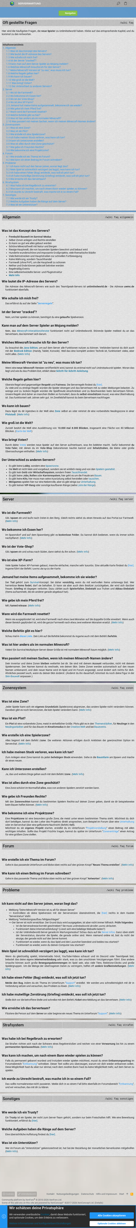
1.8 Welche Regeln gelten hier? (22, 73)
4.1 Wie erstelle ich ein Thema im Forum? (28, 156)
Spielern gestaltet (105, 469)
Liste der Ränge (86, 485)
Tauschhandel (79, 472)
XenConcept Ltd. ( (86, 1202)
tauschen (94, 478)
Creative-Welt (78, 726)
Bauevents (100, 726)
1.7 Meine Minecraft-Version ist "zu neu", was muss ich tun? (38, 70)
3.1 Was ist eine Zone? (18, 127)
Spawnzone (52, 465)
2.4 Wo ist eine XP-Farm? (19, 102)
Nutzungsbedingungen (67, 1194)
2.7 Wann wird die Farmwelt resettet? (26, 111)
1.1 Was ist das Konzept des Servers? (26, 51)
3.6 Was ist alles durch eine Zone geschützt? (30, 143)
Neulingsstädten (14, 726)
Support (70, 982)
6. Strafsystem (11, 182)
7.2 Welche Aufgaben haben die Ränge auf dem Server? (36, 201)
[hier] (99, 384)
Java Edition (31, 347)
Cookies (8, 1194)
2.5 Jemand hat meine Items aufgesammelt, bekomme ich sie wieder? (44, 105)
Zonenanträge (110, 831)
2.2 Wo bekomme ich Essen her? (23, 96)
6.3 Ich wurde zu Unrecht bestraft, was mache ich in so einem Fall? (42, 191)
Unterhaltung (88, 481)
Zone (57, 411)
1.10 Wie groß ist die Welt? (20, 79)
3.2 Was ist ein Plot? (17, 131)
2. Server (7, 89)
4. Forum (8, 153)
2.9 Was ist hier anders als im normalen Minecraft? (33, 118)
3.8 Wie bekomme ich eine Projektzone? (27, 150)
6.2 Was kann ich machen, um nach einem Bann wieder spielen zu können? (46, 188)
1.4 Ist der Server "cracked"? (21, 60)
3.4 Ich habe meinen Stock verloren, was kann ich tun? (35, 137)
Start (121, 1194)
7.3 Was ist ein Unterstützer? (22, 204)
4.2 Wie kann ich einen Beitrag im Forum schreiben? (34, 159)
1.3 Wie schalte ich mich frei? (22, 57)
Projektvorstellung (96, 828)
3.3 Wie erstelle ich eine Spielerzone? (26, 134)
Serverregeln (45, 303)
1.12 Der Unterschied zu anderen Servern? (29, 86)
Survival (34, 582)
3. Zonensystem (11, 124)
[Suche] (132, 3)
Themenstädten (103, 723)
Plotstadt (10, 414)
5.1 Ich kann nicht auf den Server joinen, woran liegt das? (37, 166)
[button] (3, 3)
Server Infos (108, 932)
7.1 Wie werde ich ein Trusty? (22, 198)
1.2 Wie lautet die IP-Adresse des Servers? (29, 54)
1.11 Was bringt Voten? (19, 83)
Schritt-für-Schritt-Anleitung (72, 371)
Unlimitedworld (27, 1194)
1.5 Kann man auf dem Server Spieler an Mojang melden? (37, 63)
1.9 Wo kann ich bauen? (19, 76)
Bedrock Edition (23, 350)
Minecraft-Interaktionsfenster (33, 330)
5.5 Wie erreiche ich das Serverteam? (26, 179)
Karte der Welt (24, 431)
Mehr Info (14, 275)
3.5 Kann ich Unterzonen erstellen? (25, 140)
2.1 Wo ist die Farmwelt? (19, 92)
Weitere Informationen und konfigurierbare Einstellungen (40, 1223)
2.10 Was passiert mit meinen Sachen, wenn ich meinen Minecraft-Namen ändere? (51, 121)
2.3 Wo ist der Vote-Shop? (20, 99)
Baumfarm (103, 757)
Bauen (97, 475)
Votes (23, 444)
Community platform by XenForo (32, 1199)
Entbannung (30, 1063)
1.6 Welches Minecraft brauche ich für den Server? (33, 67)
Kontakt (50, 1194)
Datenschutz (87, 1194)
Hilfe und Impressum (106, 1194)
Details (98, 1202)
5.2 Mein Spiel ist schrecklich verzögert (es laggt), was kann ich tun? (43, 169)
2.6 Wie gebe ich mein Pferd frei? (23, 108)
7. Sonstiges (9, 195)
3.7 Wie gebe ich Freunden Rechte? (25, 147)
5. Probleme (9, 163)
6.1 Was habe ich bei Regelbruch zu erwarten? (31, 185)
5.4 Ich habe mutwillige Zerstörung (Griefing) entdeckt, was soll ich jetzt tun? (48, 175)
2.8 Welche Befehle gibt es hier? (23, 115)
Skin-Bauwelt (12, 676)
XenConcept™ (57, 1202)
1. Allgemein (9, 47)
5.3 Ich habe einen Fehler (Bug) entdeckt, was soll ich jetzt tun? (40, 172)
